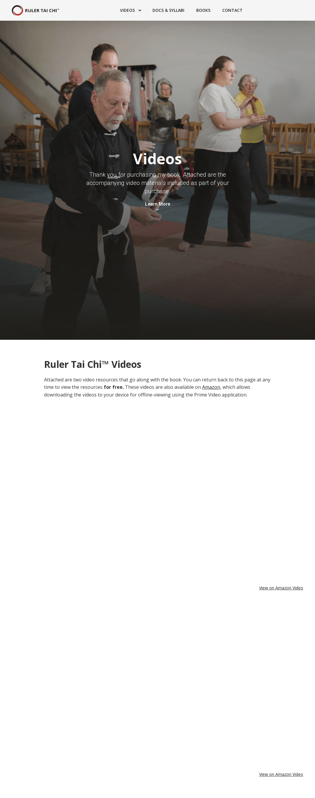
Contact (232, 10)
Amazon (211, 387)
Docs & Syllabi (168, 10)
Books (203, 10)
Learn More (157, 204)
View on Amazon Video (281, 588)
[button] (130, 10)
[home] (35, 10)
